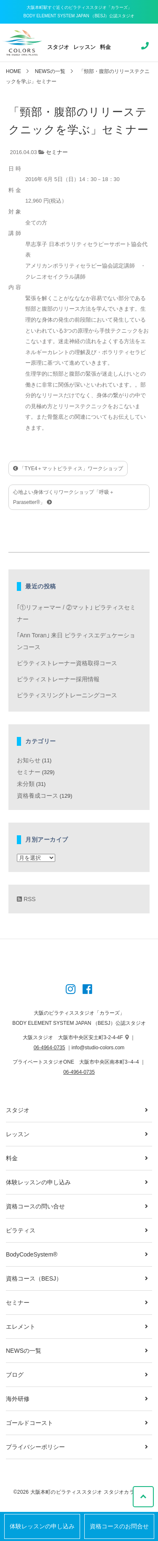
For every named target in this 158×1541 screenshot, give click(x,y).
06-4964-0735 (49, 1048)
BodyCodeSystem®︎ (31, 1254)
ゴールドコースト (29, 1422)
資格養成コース (37, 795)
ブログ (15, 1374)
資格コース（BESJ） (34, 1278)
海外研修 (17, 1398)
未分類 (26, 783)
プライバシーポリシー (35, 1447)
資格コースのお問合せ (119, 1526)
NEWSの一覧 (50, 71)
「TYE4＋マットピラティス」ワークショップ (68, 468)
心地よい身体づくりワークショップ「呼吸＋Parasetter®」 (63, 497)
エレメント (20, 1326)
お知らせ (28, 760)
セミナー (57, 152)
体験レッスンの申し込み (42, 1526)
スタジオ (58, 47)
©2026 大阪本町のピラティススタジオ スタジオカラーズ (79, 1492)
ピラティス (20, 1230)
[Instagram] (70, 990)
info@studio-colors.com (98, 1048)
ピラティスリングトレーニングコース (67, 695)
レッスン (84, 47)
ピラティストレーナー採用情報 (58, 679)
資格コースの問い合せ (35, 1206)
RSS (26, 899)
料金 (105, 47)
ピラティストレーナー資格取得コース (67, 663)
